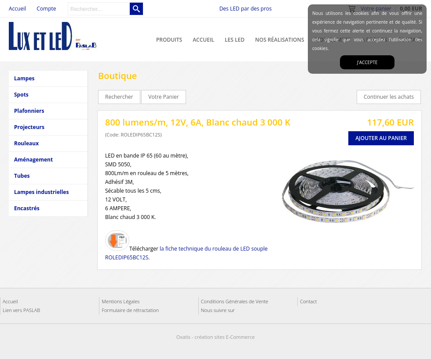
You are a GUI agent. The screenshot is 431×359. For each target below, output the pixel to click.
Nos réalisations (279, 39)
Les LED (235, 39)
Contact (308, 301)
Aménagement (33, 159)
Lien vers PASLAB (21, 310)
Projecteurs (29, 127)
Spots (21, 94)
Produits (169, 39)
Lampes (24, 78)
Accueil (203, 39)
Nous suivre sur (218, 310)
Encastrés (27, 208)
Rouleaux (26, 143)
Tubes (21, 176)
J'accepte (367, 62)
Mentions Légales (120, 301)
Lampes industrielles (41, 192)
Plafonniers (29, 111)
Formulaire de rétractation (130, 310)
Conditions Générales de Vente (234, 301)
